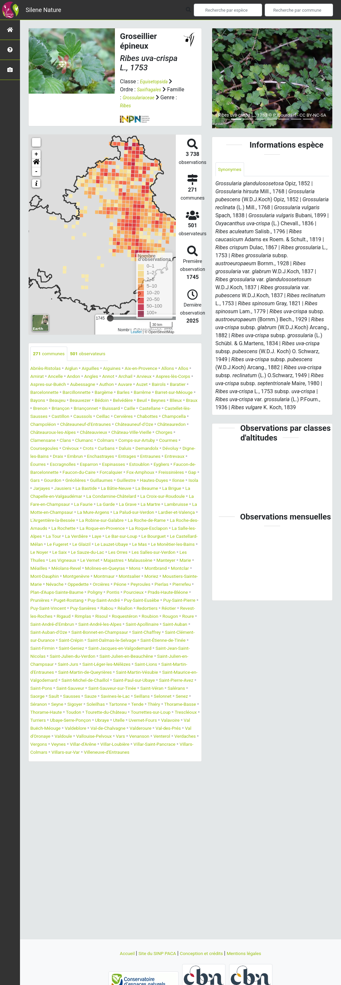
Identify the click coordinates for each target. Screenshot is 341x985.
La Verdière (137, 561)
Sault (160, 745)
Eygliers (126, 481)
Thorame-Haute (48, 769)
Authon (162, 385)
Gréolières (82, 497)
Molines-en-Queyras (116, 601)
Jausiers (98, 505)
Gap (182, 489)
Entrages (76, 473)
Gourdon (56, 497)
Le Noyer (153, 577)
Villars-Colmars (161, 809)
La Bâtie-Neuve (159, 505)
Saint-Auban (74, 673)
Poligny (39, 633)
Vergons (136, 801)
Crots (151, 457)
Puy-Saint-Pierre (160, 641)
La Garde (41, 529)
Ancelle (75, 377)
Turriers (69, 777)
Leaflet (136, 332)
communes (51, 354)
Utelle (161, 777)
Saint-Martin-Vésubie (170, 721)
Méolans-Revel (71, 601)
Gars (35, 497)
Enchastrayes (46, 473)
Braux (140, 409)
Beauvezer (179, 401)
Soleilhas (63, 761)
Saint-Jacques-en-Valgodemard (88, 697)
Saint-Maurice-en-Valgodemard (66, 729)
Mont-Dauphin (72, 609)
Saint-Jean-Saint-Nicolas (158, 697)
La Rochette (95, 553)
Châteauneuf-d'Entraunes (94, 433)
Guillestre (140, 497)
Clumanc (134, 449)
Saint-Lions (164, 713)
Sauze (37, 753)
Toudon (80, 769)
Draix (150, 465)
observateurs (96, 354)
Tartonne (88, 761)
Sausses (180, 745)
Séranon (162, 753)
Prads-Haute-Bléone (122, 633)
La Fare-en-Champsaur (140, 521)
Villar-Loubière (69, 809)
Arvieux (175, 377)
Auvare (183, 385)
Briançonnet (44, 417)
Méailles (40, 601)
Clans (113, 449)
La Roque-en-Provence (139, 553)
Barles (37, 401)
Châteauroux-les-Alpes (94, 441)
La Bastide (125, 505)
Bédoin (38, 409)
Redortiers (154, 649)
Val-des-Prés (75, 793)
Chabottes (140, 425)
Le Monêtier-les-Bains (113, 577)
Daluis (37, 465)
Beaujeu (152, 401)
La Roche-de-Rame (165, 545)
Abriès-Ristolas (48, 369)
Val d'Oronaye (110, 793)
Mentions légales (252, 953)
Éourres (156, 473)
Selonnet (120, 753)
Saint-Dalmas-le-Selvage (59, 689)
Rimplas (108, 657)
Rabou (108, 649)
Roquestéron (155, 657)
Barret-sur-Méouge (96, 401)
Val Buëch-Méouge (96, 785)
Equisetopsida (156, 81)
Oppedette (147, 617)
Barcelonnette (107, 393)
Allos (36, 377)
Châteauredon (47, 441)
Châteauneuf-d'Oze (150, 433)
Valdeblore (135, 785)
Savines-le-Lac (66, 753)
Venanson (57, 801)
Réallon (129, 649)
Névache (120, 617)
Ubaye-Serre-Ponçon (107, 777)
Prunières (161, 633)
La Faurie (182, 521)
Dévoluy (89, 465)
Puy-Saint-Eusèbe (116, 641)
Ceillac (89, 425)
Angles (115, 377)
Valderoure (43, 793)
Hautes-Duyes (171, 497)
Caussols (66, 425)
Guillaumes (111, 497)
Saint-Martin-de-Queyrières (110, 721)
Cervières (112, 425)
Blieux (122, 409)
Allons (187, 369)
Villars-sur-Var (47, 817)
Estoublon (101, 481)
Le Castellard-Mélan (102, 569)
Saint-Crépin (181, 681)
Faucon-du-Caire (52, 489)
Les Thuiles (162, 585)
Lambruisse (121, 529)
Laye (160, 561)
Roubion (184, 657)
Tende (110, 761)
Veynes (158, 801)
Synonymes (231, 170)
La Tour (111, 561)
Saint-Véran (90, 745)
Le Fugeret (142, 569)
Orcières (173, 617)
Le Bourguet (60, 569)
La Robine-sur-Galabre (113, 545)
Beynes (102, 409)
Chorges (58, 449)
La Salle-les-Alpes (77, 561)
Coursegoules (101, 457)
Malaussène (125, 593)
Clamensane (87, 449)
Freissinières (158, 489)
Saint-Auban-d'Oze (114, 673)
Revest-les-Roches (52, 657)
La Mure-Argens (49, 537)
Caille (94, 417)
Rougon (39, 665)
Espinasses (71, 481)
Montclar (41, 609)
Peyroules (61, 625)
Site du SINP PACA (152, 953)
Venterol (83, 801)
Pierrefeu (108, 625)
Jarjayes (74, 505)
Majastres (95, 593)
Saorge (141, 745)
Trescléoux (43, 777)
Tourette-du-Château (117, 769)
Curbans (171, 457)
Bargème (175, 393)
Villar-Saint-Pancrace (114, 809)
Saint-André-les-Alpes (151, 665)
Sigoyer (39, 761)
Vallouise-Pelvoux (175, 793)
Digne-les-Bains (121, 465)
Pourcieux (83, 633)
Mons (150, 601)
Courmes (70, 457)
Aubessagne (135, 385)
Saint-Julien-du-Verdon (57, 705)
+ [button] (36, 154)
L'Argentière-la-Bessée (56, 545)
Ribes (144, 105)
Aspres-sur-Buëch (96, 385)
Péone (37, 625)
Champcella (170, 425)
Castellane (117, 417)
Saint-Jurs (74, 713)
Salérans (118, 745)
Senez (142, 753)
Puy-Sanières (81, 649)
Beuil (84, 409)
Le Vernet (67, 593)
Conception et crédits (203, 953)
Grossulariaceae (159, 97)
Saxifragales (151, 89)
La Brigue (65, 513)
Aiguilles (99, 369)
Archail (154, 377)
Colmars (159, 449)
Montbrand (174, 601)
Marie (176, 593)
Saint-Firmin (163, 689)
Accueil (117, 953)
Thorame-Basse (158, 761)
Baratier (78, 393)
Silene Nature (43, 9)
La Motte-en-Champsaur (167, 529)
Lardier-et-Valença (145, 537)
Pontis (59, 633)
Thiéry (128, 761)
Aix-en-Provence (157, 369)
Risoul (129, 657)
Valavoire (59, 785)
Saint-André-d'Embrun (96, 665)
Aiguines (123, 369)
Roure (60, 665)
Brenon (159, 409)
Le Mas (75, 577)
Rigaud (86, 657)
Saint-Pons (115, 737)
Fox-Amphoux (123, 489)
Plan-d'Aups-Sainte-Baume (154, 625)
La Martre (91, 529)
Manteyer (155, 593)
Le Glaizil (169, 569)
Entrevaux (130, 473)
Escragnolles (184, 473)
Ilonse (37, 505)
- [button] (36, 172)
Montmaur (140, 609)
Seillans (96, 753)
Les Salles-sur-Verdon (118, 585)
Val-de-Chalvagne (172, 785)
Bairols (56, 393)
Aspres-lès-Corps (50, 385)
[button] (36, 163)
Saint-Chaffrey (79, 681)
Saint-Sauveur (148, 737)
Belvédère (62, 409)
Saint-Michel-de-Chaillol (135, 729)
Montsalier (169, 609)
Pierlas (85, 625)
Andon (95, 377)
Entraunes (103, 473)
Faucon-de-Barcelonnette (169, 481)
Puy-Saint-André (73, 641)
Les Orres (77, 585)
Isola (54, 505)
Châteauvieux (141, 441)
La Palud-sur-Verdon (96, 537)
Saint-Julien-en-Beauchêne (119, 705)
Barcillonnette (144, 393)
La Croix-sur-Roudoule (83, 521)
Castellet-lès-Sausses (159, 417)
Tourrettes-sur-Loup (169, 769)
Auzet (37, 393)
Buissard (73, 417)
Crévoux (131, 457)
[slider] (110, 318)
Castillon (40, 425)
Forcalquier (89, 489)
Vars (35, 801)
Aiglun (77, 369)
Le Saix (176, 577)
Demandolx (62, 465)
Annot (135, 377)
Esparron (43, 481)
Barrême (59, 401)
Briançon (182, 409)
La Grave (66, 529)
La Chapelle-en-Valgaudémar (114, 513)
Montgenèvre (108, 609)
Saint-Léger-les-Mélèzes (118, 713)
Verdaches (109, 801)
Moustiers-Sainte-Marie (78, 617)
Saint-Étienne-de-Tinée (118, 689)
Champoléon (45, 433)
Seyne (183, 753)
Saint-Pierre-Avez (78, 737)
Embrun (169, 465)
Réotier (178, 649)
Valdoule (140, 793)
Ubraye (143, 777)
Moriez (38, 617)
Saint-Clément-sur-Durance (131, 681)
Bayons (130, 401)
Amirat (54, 377)
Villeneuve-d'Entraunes (94, 817)
